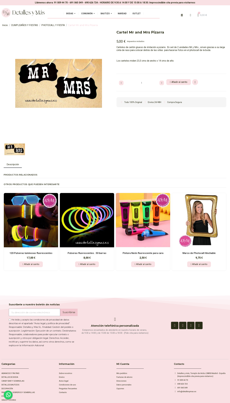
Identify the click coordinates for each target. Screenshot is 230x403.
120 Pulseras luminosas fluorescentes (31, 253)
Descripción (13, 164)
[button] (6, 83)
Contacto (179, 364)
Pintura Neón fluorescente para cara (143, 253)
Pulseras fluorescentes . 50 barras (87, 253)
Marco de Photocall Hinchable (199, 253)
